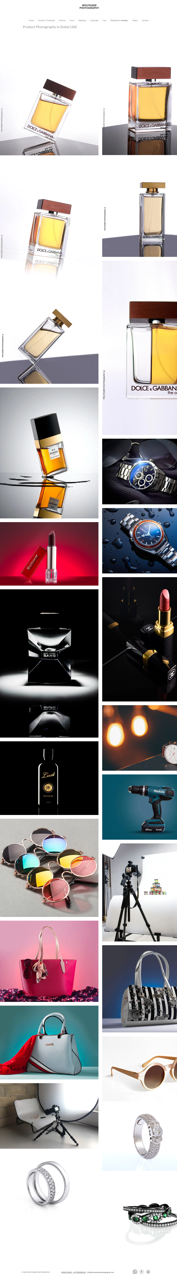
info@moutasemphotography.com (100, 1272)
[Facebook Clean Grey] (141, 1271)
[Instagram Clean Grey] (148, 1271)
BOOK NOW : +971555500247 (74, 1272)
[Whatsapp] (134, 1271)
